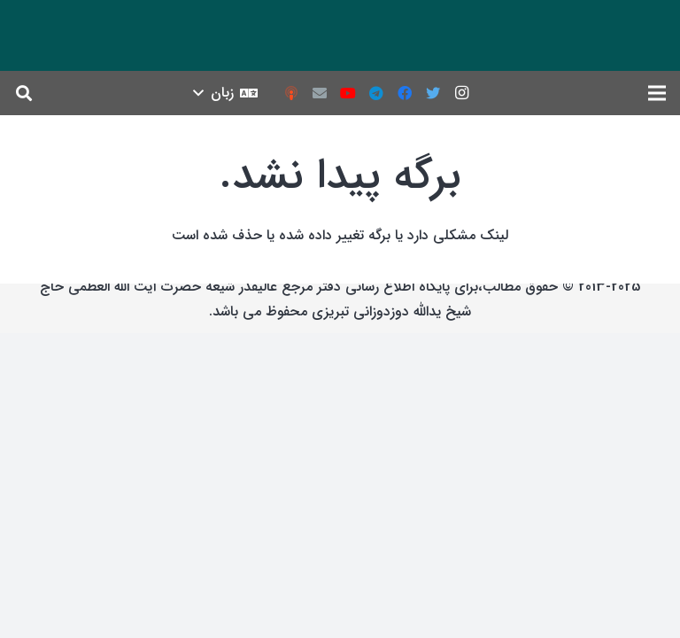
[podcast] (291, 93)
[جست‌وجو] (24, 93)
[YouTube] (348, 93)
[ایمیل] (319, 93)
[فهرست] (657, 93)
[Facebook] (404, 93)
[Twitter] (433, 93)
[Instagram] (461, 93)
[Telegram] (376, 93)
